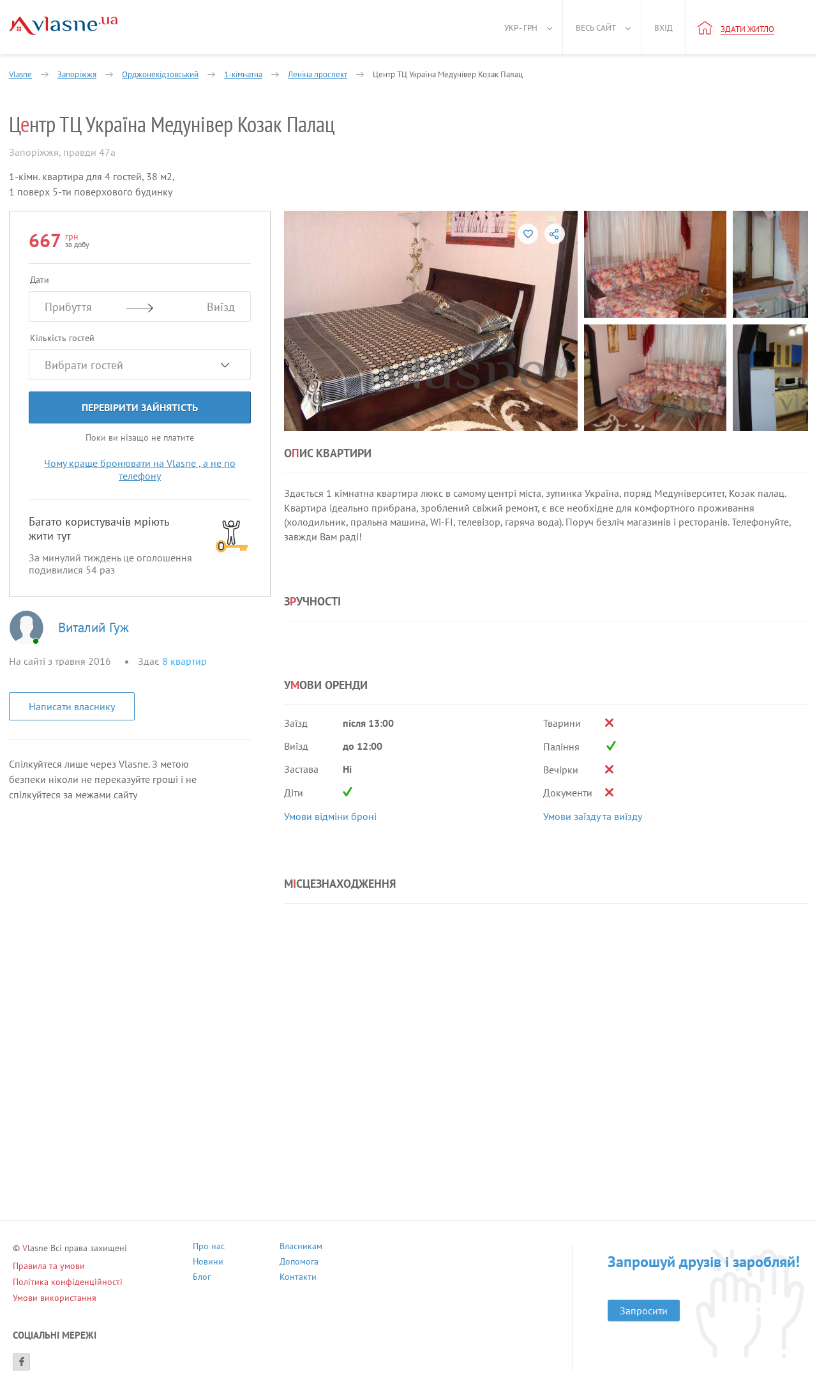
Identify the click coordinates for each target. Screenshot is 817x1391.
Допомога (299, 1263)
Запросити (644, 1310)
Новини (208, 1263)
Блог (202, 1278)
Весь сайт (596, 27)
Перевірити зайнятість (140, 407)
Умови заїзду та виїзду (592, 816)
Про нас (209, 1247)
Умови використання (54, 1298)
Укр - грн (520, 27)
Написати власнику (72, 706)
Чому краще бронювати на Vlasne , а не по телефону (140, 469)
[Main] (63, 26)
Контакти (298, 1278)
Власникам (301, 1247)
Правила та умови (49, 1266)
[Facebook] (21, 1362)
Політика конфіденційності (68, 1282)
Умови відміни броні (330, 816)
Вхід (663, 27)
